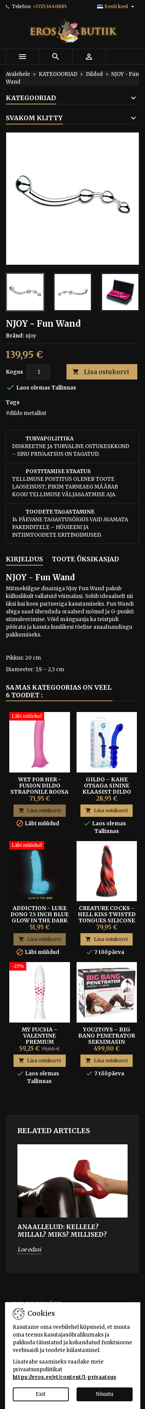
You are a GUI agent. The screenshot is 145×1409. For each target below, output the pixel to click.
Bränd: (15, 336)
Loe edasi (29, 1249)
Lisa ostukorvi (100, 372)
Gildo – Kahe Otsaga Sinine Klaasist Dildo (106, 785)
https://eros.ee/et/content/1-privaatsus (64, 1377)
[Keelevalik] (116, 6)
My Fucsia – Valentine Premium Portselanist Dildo (39, 1042)
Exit (41, 1394)
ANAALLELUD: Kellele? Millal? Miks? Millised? (62, 1230)
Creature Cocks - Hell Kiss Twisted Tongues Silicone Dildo (107, 917)
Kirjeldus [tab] (24, 559)
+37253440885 (49, 6)
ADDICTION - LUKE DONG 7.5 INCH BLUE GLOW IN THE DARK (39, 914)
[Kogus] (38, 372)
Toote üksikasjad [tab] (85, 559)
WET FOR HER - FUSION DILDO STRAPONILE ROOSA (39, 785)
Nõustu (104, 1394)
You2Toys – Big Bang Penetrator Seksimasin (106, 1035)
